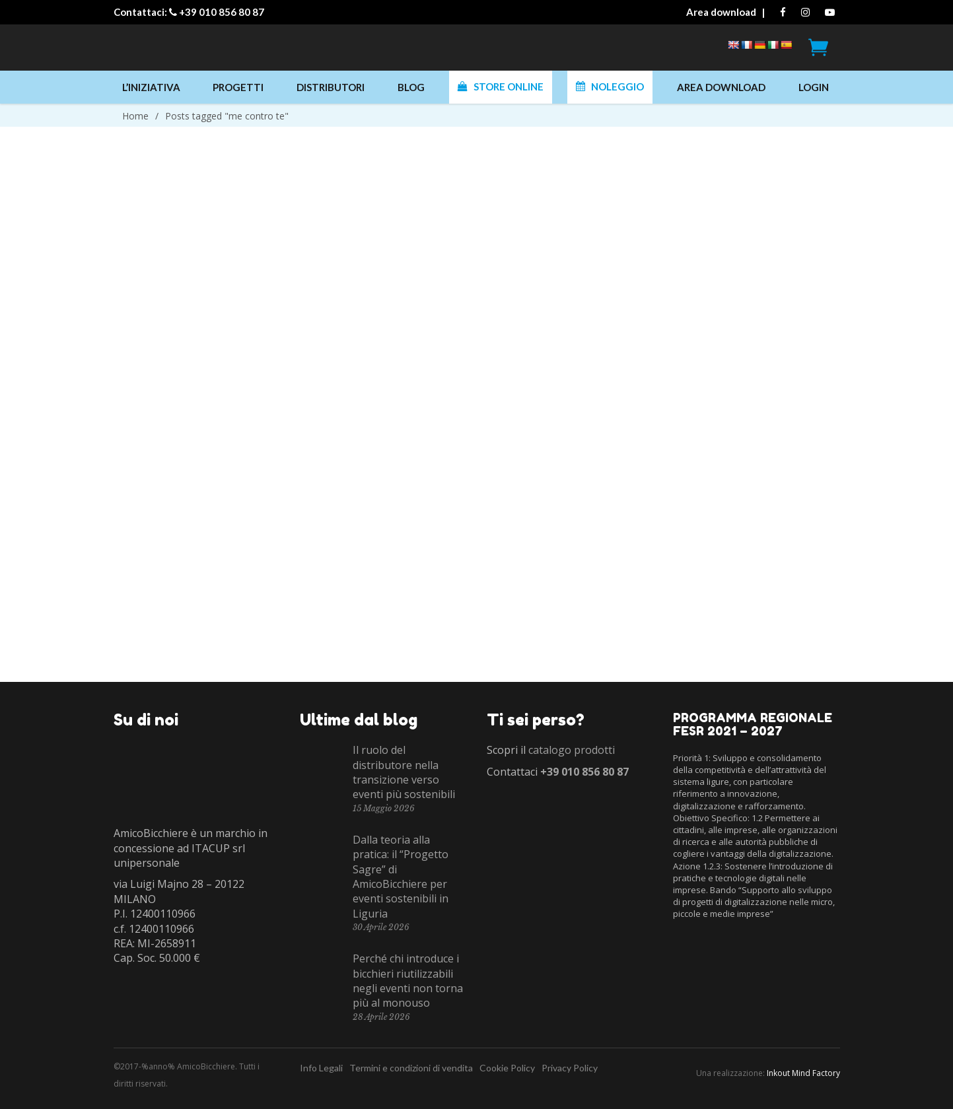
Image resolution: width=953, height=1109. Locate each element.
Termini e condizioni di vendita (411, 1067)
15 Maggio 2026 (384, 808)
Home (135, 116)
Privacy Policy (570, 1067)
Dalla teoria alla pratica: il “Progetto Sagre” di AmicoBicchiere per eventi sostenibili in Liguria (400, 876)
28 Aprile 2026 (381, 1017)
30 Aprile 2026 (381, 927)
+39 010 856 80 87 (221, 12)
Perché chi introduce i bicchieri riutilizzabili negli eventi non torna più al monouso (408, 980)
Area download (721, 12)
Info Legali (321, 1067)
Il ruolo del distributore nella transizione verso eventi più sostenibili (404, 772)
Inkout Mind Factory (803, 1073)
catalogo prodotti (571, 750)
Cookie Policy (507, 1067)
